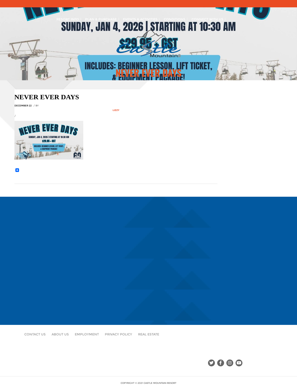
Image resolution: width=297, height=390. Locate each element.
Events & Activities (141, 18)
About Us (60, 334)
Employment (87, 334)
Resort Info (68, 18)
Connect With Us (209, 18)
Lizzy (116, 110)
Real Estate (148, 334)
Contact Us (35, 334)
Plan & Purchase (102, 18)
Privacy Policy (118, 334)
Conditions (176, 18)
